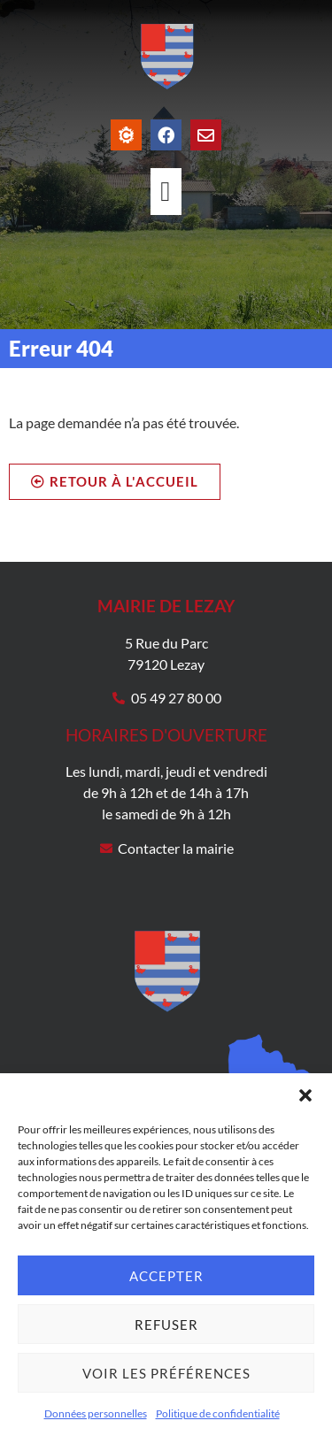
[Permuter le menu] (166, 191)
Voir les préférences (166, 1373)
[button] (305, 1095)
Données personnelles (95, 1413)
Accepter (166, 1276)
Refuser (166, 1324)
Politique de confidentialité (218, 1413)
